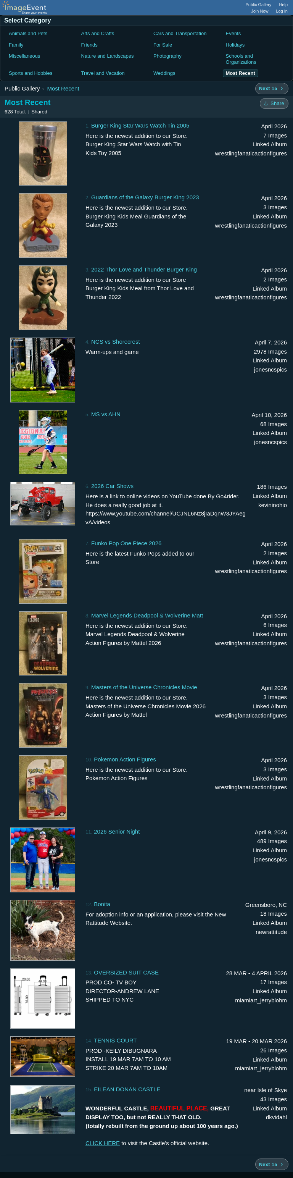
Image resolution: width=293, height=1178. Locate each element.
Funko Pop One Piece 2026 (126, 543)
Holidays (235, 45)
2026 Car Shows (112, 486)
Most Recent (63, 88)
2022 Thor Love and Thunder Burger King (144, 269)
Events (233, 33)
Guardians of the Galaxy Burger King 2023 (145, 197)
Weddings (164, 73)
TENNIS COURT (115, 1040)
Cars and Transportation (179, 33)
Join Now (259, 11)
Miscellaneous (24, 56)
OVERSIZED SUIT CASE (126, 972)
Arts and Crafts (97, 33)
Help (283, 4)
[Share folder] (274, 103)
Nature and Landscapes (107, 56)
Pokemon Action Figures (125, 759)
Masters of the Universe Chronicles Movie (144, 687)
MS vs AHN (106, 414)
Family (16, 45)
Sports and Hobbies (30, 73)
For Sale (162, 45)
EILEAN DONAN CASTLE (127, 1089)
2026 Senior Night (117, 831)
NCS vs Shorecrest (115, 341)
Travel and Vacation (103, 73)
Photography (167, 56)
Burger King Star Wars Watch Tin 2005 (140, 125)
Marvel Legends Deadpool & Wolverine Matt (147, 615)
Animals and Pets (28, 33)
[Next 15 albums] (271, 88)
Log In (282, 11)
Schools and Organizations (241, 59)
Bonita (102, 904)
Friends (89, 45)
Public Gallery (259, 4)
